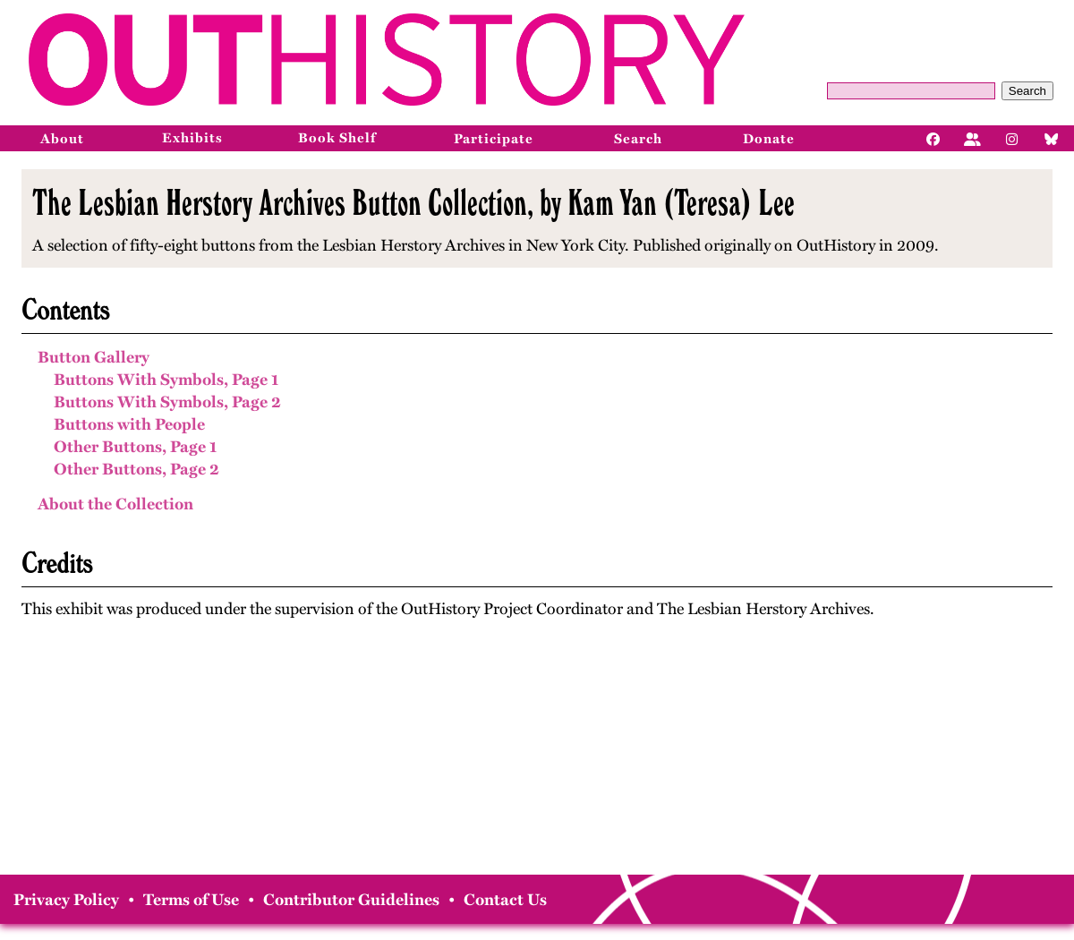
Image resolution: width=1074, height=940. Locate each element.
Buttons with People (129, 424)
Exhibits (192, 138)
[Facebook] (933, 137)
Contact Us (505, 900)
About (62, 139)
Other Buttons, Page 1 (135, 447)
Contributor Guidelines (351, 900)
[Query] (911, 90)
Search (1027, 91)
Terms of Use (191, 900)
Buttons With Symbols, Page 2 (167, 402)
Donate (769, 139)
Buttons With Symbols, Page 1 (166, 379)
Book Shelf (337, 138)
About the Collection (115, 504)
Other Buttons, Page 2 (136, 469)
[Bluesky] (1051, 137)
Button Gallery (93, 357)
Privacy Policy (66, 900)
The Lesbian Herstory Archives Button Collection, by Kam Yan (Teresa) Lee (413, 202)
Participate (493, 139)
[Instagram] (1012, 137)
